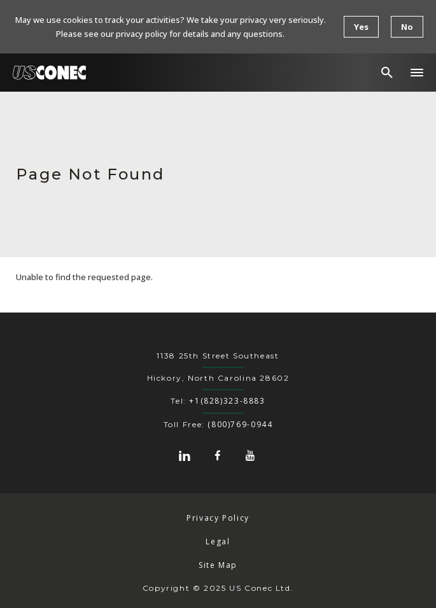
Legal (218, 541)
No (407, 26)
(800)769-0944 (239, 424)
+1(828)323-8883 (227, 400)
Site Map (218, 565)
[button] (417, 72)
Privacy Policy (218, 518)
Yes (361, 26)
